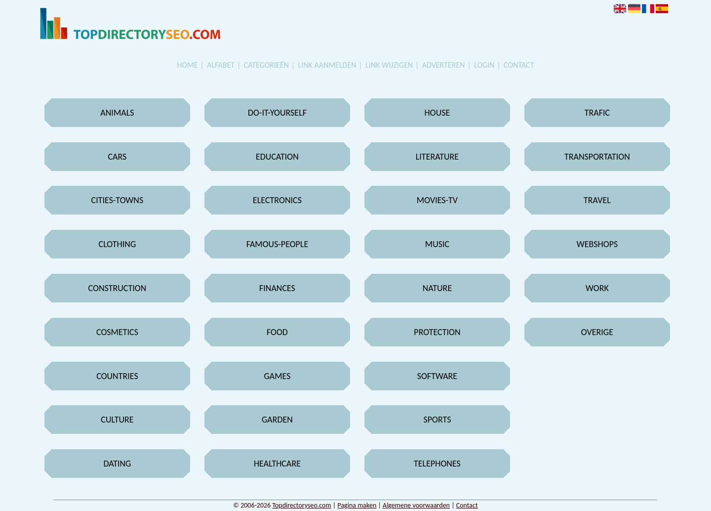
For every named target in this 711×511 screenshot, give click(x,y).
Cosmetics (117, 332)
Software (437, 376)
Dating (117, 463)
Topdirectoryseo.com (301, 505)
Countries (117, 376)
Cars (117, 156)
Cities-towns (117, 200)
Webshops (597, 244)
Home (187, 65)
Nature (437, 288)
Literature (437, 156)
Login (484, 65)
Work (597, 288)
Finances (277, 288)
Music (437, 244)
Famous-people (277, 244)
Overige (597, 332)
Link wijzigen (389, 65)
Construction (117, 288)
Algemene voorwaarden (416, 505)
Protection (437, 332)
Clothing (117, 244)
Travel (597, 200)
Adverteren (443, 65)
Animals (117, 112)
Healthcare (277, 463)
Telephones (437, 463)
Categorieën (266, 65)
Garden (277, 419)
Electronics (277, 200)
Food (277, 332)
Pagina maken (356, 505)
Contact (519, 65)
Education (277, 156)
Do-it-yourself (277, 112)
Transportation (597, 156)
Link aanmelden (327, 65)
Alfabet (221, 65)
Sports (437, 419)
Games (277, 376)
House (437, 112)
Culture (117, 419)
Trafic (597, 112)
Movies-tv (437, 200)
